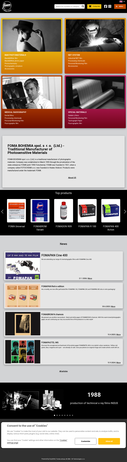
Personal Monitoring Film (77, 63)
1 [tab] (54, 415)
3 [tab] (59, 415)
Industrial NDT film (75, 58)
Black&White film (11, 58)
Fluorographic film (11, 123)
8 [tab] (72, 415)
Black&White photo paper (14, 61)
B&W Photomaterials (15, 55)
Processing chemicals (76, 61)
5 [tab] (64, 415)
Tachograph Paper (75, 121)
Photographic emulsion (13, 66)
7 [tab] (70, 415)
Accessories (9, 69)
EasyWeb (52, 459)
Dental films (9, 115)
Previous (3, 211)
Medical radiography (15, 112)
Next (124, 211)
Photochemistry (11, 63)
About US (72, 178)
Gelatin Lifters (73, 115)
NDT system (74, 55)
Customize (85, 441)
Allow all (109, 441)
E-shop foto (94, 6)
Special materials (77, 112)
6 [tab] (67, 415)
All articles (63, 371)
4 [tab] (62, 415)
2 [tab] (57, 415)
